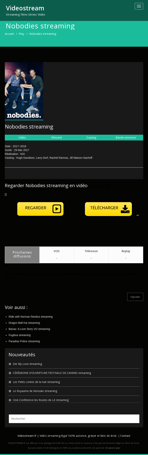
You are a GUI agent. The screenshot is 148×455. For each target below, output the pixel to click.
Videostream (25, 8)
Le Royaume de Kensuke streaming (35, 391)
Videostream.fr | (28, 436)
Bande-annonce (126, 137)
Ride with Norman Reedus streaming (31, 316)
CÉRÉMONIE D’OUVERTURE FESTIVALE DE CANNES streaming (52, 373)
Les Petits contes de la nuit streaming (36, 382)
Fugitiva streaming (20, 335)
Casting (91, 137)
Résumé (56, 137)
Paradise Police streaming (24, 341)
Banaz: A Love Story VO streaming (29, 328)
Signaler (135, 296)
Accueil (9, 34)
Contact (125, 436)
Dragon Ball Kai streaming (24, 322)
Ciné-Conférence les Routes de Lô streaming (41, 400)
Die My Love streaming (27, 364)
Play (21, 34)
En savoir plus (113, 447)
